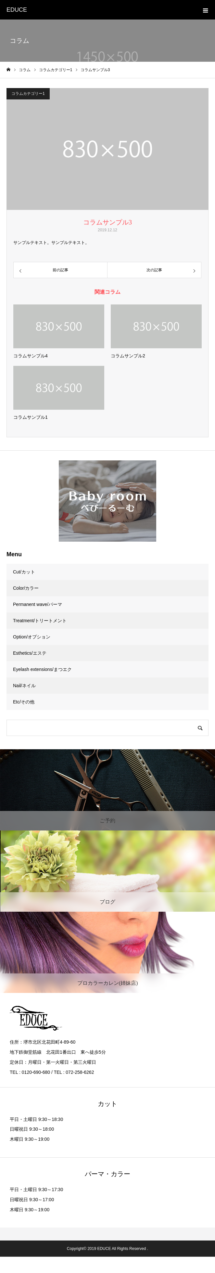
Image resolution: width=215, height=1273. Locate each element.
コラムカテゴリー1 (28, 93)
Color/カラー (26, 588)
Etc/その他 (23, 701)
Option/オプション (31, 636)
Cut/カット (24, 571)
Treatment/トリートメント (40, 620)
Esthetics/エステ (29, 653)
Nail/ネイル (24, 685)
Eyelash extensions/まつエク (42, 669)
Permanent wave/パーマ (37, 604)
